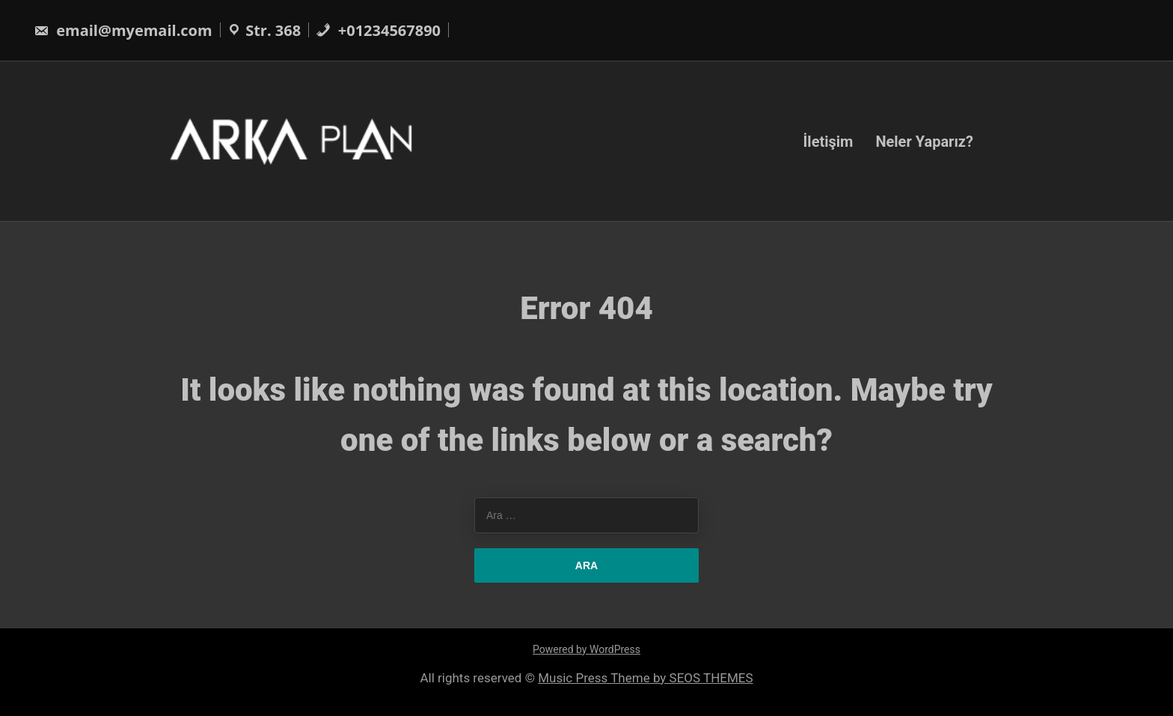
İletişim (828, 141)
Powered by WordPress (586, 649)
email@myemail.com (123, 30)
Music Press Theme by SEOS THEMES (645, 677)
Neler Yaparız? (924, 141)
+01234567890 (378, 30)
